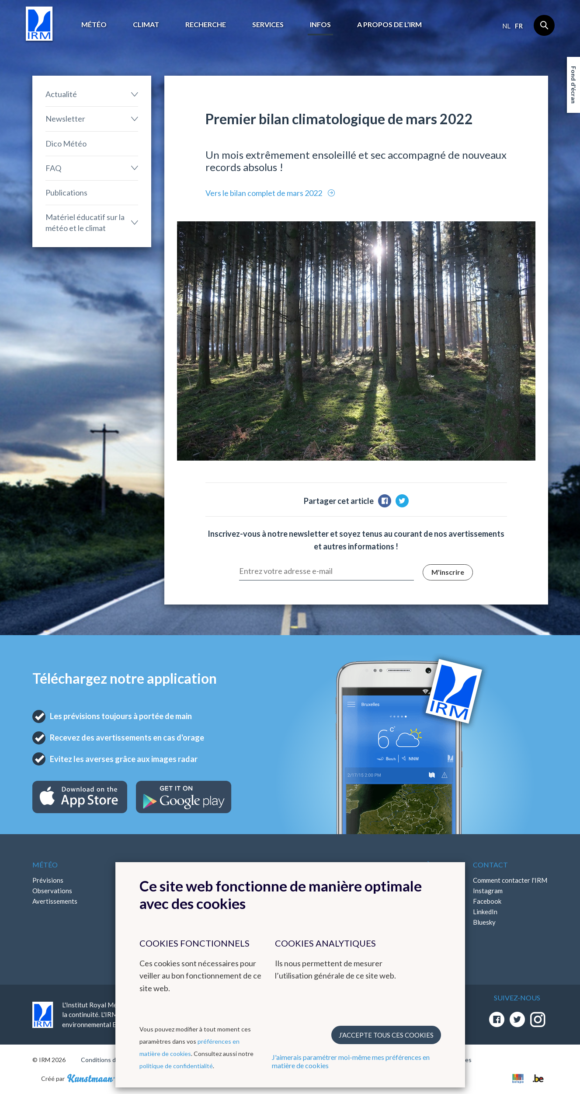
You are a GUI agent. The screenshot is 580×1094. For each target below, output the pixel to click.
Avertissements (54, 901)
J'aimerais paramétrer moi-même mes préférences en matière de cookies (351, 1061)
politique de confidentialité (176, 1066)
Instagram (488, 891)
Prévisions (47, 880)
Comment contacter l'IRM (510, 880)
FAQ (53, 168)
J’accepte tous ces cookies (386, 1035)
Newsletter (65, 118)
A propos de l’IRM (389, 24)
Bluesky (484, 922)
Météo (94, 24)
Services (268, 24)
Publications (66, 192)
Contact (490, 864)
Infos (320, 24)
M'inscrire (447, 572)
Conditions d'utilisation (112, 1059)
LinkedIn (485, 912)
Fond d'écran (573, 85)
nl (506, 26)
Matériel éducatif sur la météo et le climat (85, 222)
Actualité (61, 94)
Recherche (205, 24)
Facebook (487, 901)
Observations (52, 891)
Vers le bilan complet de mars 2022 (264, 193)
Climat (146, 24)
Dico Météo (66, 143)
